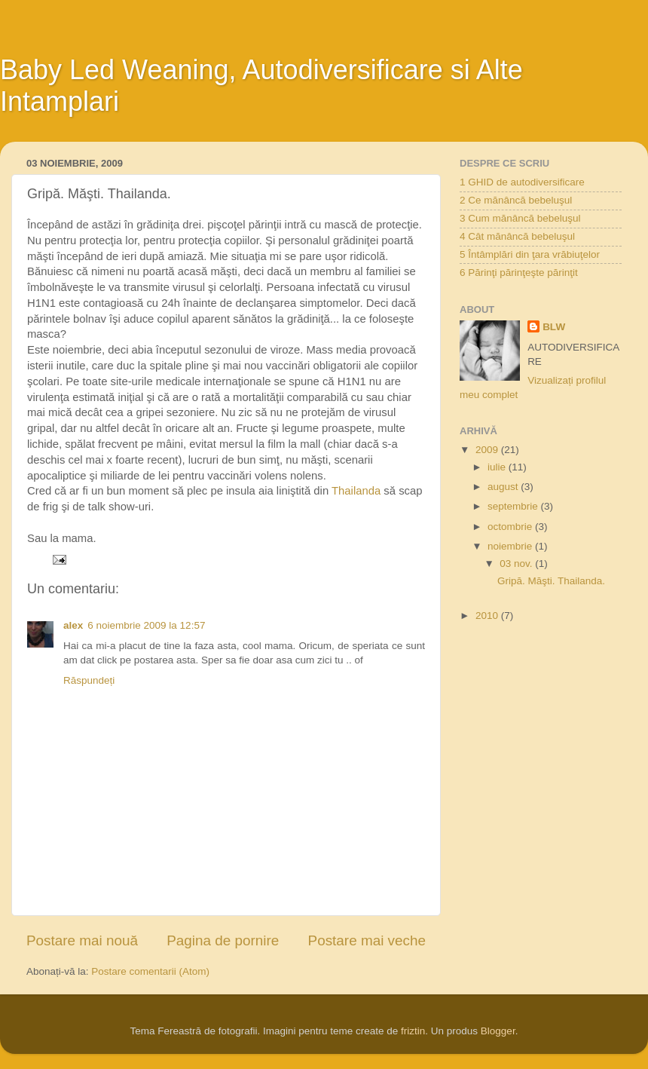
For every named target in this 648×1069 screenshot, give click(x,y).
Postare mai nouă (82, 940)
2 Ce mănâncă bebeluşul (516, 200)
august (504, 486)
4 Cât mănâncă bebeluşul (517, 236)
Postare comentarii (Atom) (150, 971)
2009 (488, 449)
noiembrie (511, 546)
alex (73, 625)
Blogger (498, 1031)
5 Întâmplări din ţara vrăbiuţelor (530, 254)
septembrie (514, 506)
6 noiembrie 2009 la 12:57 (146, 625)
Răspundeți (89, 680)
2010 (488, 615)
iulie (498, 467)
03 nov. (517, 563)
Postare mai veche (367, 940)
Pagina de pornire (223, 940)
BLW (554, 326)
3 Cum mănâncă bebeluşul (520, 218)
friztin (413, 1031)
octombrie (511, 526)
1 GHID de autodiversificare (522, 182)
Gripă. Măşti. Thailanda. (551, 581)
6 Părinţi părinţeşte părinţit (519, 272)
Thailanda (356, 491)
